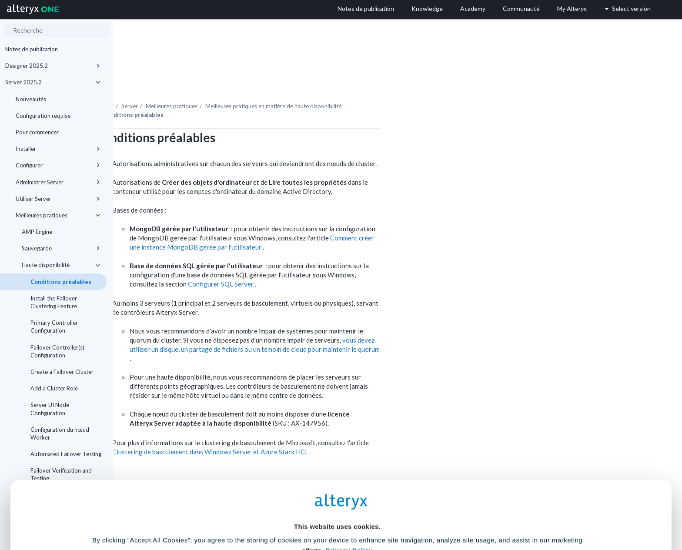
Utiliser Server (58, 198)
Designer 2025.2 (52, 65)
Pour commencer (37, 132)
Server (243, 82)
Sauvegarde (61, 248)
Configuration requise (43, 115)
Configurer (58, 165)
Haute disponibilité (61, 264)
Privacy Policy (349, 462)
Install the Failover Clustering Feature (53, 302)
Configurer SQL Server (334, 260)
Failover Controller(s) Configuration (57, 351)
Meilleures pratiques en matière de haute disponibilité (387, 82)
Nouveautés (31, 99)
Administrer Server (58, 182)
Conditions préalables (60, 281)
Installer (58, 148)
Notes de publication (31, 49)
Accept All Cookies (275, 511)
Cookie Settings (337, 486)
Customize (407, 511)
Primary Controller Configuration (54, 326)
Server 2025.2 (52, 82)
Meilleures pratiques (58, 215)
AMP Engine (37, 231)
